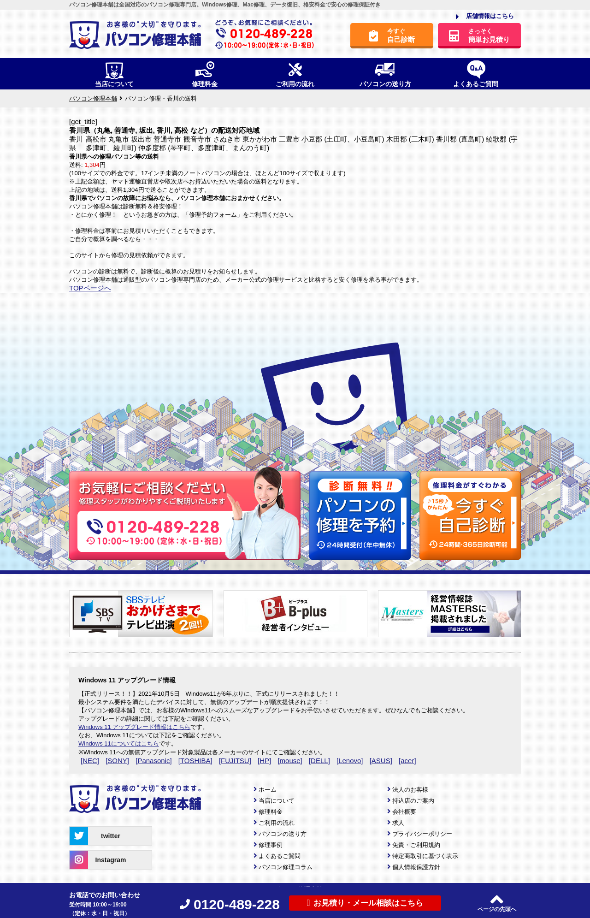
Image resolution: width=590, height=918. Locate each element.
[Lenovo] (349, 760)
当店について (277, 800)
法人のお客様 (410, 789)
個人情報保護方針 (416, 867)
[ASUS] (381, 760)
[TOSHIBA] (195, 760)
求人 (398, 822)
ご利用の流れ (277, 822)
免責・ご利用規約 (416, 844)
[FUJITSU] (235, 760)
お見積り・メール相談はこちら (365, 902)
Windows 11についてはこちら (118, 743)
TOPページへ (90, 288)
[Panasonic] (153, 760)
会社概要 (404, 811)
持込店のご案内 (413, 800)
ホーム (268, 789)
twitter (95, 836)
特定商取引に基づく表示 (425, 856)
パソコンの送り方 (283, 833)
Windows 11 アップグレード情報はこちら (134, 726)
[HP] (264, 760)
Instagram (98, 860)
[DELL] (319, 760)
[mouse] (289, 760)
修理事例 (271, 844)
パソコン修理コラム (286, 867)
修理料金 (271, 811)
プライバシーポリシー (422, 833)
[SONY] (117, 760)
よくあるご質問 (280, 856)
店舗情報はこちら (485, 16)
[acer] (407, 760)
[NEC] (90, 760)
